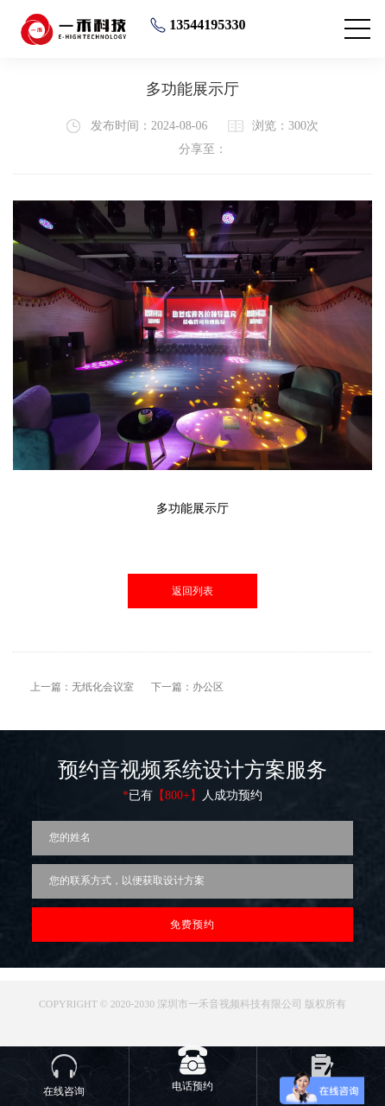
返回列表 (192, 591)
